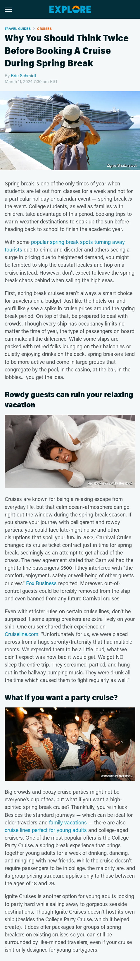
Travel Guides (18, 28)
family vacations (68, 822)
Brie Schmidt (23, 75)
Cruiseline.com (21, 634)
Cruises (44, 28)
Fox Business (41, 583)
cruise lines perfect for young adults (46, 829)
